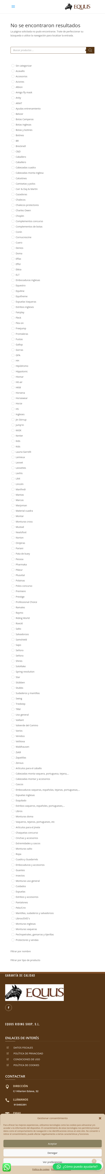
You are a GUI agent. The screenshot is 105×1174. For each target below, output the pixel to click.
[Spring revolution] (12, 671)
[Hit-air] (12, 381)
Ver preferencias (52, 1162)
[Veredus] (12, 736)
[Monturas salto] (12, 848)
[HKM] (12, 387)
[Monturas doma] (12, 816)
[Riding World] (12, 617)
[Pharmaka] (12, 564)
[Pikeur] (12, 569)
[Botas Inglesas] (12, 124)
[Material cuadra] (12, 510)
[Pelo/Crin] (12, 907)
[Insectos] (12, 875)
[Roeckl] (12, 623)
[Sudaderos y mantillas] (12, 693)
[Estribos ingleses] (12, 306)
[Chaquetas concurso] (12, 832)
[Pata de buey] (12, 553)
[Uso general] (12, 714)
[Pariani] (12, 548)
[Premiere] (12, 591)
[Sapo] (12, 644)
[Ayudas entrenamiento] (12, 108)
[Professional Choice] (12, 601)
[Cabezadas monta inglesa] (12, 172)
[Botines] (12, 135)
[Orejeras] (12, 542)
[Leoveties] (12, 467)
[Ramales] (12, 607)
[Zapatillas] (12, 757)
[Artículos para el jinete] (12, 827)
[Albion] (12, 87)
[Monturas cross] (12, 521)
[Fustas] (12, 339)
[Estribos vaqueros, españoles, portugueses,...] (12, 805)
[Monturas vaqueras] (12, 929)
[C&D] (12, 151)
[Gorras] (12, 349)
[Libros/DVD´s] (12, 918)
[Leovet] (12, 462)
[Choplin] (12, 215)
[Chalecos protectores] (12, 205)
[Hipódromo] (12, 365)
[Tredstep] (12, 703)
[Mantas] (12, 494)
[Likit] (12, 478)
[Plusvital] (12, 575)
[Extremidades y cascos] (12, 843)
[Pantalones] (12, 902)
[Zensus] (12, 762)
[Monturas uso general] (12, 880)
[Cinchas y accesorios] (12, 837)
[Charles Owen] (12, 210)
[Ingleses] (12, 414)
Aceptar (52, 1143)
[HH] (12, 360)
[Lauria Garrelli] (12, 451)
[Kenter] (12, 435)
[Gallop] (12, 344)
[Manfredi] (12, 489)
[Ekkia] (12, 269)
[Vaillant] (12, 719)
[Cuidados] (12, 886)
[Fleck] (12, 317)
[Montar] (12, 516)
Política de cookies (41, 1169)
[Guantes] (12, 870)
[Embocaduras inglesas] (12, 280)
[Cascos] (12, 784)
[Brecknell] (12, 146)
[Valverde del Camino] (12, 725)
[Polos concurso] (12, 585)
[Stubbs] (12, 687)
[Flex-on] (12, 323)
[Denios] (12, 247)
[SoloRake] (12, 666)
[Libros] (12, 811)
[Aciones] (12, 81)
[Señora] (12, 650)
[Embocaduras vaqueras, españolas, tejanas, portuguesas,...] (12, 789)
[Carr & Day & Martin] (12, 188)
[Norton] (12, 537)
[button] (100, 1118)
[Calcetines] (12, 178)
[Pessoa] (12, 559)
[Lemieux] (12, 457)
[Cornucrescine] (12, 237)
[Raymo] (12, 612)
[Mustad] (12, 526)
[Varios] (12, 730)
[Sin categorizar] (12, 65)
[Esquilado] (12, 800)
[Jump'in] (12, 424)
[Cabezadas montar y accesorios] (12, 778)
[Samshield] (12, 639)
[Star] (12, 677)
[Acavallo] (12, 70)
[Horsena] (12, 392)
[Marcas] (12, 499)
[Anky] (12, 97)
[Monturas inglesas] (12, 923)
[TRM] (12, 709)
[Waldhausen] (12, 746)
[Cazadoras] (12, 194)
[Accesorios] (12, 76)
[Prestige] (12, 596)
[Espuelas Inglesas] (12, 795)
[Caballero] (12, 156)
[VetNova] (12, 741)
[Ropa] (12, 854)
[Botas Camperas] (12, 119)
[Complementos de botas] (12, 226)
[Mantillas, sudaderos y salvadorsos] (12, 912)
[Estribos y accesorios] (12, 896)
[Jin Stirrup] (12, 419)
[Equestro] (12, 285)
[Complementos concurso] (12, 221)
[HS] (12, 408)
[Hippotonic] (12, 371)
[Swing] (12, 698)
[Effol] (12, 264)
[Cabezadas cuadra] (12, 167)
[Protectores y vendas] (12, 939)
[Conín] (12, 231)
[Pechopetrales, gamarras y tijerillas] (12, 934)
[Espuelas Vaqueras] (12, 301)
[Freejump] (12, 328)
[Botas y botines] (12, 129)
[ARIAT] (12, 103)
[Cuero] (12, 242)
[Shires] (12, 661)
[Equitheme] (12, 296)
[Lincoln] (12, 483)
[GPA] (12, 355)
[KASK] (12, 430)
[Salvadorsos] (12, 634)
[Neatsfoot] (12, 532)
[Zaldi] (12, 752)
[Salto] (12, 628)
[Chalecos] (12, 199)
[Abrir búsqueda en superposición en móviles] (53, 50)
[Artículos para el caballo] (12, 768)
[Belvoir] (12, 113)
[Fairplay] (12, 312)
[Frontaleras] (12, 333)
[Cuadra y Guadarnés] (12, 859)
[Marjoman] (12, 505)
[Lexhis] (12, 473)
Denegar (53, 1152)
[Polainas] (12, 580)
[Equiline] (12, 290)
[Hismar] (12, 376)
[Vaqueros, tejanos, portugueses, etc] (12, 821)
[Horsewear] (12, 398)
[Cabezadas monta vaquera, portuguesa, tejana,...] (12, 773)
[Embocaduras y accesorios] (12, 864)
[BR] (12, 140)
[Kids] (12, 441)
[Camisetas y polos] (12, 183)
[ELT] (12, 274)
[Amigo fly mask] (12, 92)
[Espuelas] (12, 891)
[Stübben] (12, 682)
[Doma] (12, 253)
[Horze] (12, 403)
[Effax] (12, 258)
